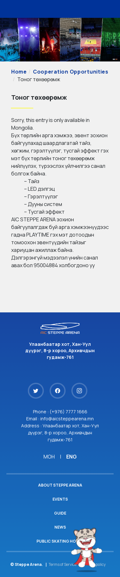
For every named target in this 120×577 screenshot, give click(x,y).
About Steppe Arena (60, 485)
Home (19, 71)
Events (60, 499)
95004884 (46, 265)
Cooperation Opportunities (70, 71)
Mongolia (22, 127)
